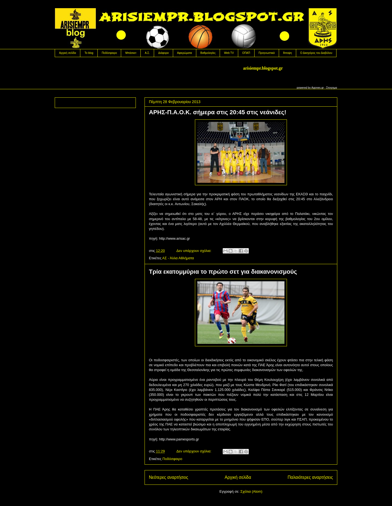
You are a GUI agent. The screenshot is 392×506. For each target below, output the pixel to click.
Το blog (88, 52)
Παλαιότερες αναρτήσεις (310, 477)
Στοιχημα (331, 87)
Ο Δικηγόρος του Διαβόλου (316, 52)
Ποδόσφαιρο (109, 52)
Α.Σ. (147, 52)
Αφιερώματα (184, 52)
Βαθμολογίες (208, 52)
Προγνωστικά (267, 52)
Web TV (229, 52)
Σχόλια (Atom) (251, 491)
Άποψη (287, 52)
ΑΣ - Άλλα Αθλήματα (178, 258)
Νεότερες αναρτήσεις (168, 477)
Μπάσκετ (130, 52)
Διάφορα (163, 52)
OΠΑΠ (246, 52)
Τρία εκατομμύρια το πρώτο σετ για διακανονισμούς (223, 271)
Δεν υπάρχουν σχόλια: (194, 251)
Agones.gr (317, 87)
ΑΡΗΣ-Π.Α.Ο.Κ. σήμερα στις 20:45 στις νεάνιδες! (217, 112)
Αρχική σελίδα (67, 52)
